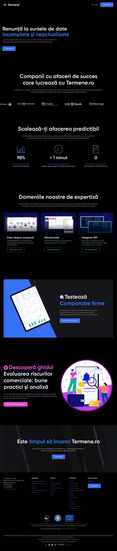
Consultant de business (56, 488)
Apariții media (72, 497)
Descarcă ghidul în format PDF (15, 404)
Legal (51, 495)
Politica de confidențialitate (76, 490)
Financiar (52, 490)
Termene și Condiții (74, 488)
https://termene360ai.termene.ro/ (69, 528)
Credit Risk (53, 485)
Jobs (70, 499)
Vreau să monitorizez (53, 249)
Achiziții (52, 492)
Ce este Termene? (73, 485)
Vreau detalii (107, 4)
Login (95, 5)
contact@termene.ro (10, 489)
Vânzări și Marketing (55, 483)
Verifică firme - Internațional (39, 483)
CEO (51, 481)
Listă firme (71, 501)
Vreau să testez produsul (69, 320)
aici (71, 539)
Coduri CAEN (72, 504)
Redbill (33, 488)
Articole (71, 481)
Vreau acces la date (16, 249)
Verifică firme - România (38, 481)
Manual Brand (72, 508)
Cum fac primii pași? (90, 249)
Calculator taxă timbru (75, 506)
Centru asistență (73, 483)
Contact (71, 495)
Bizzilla (33, 485)
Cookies (71, 492)
